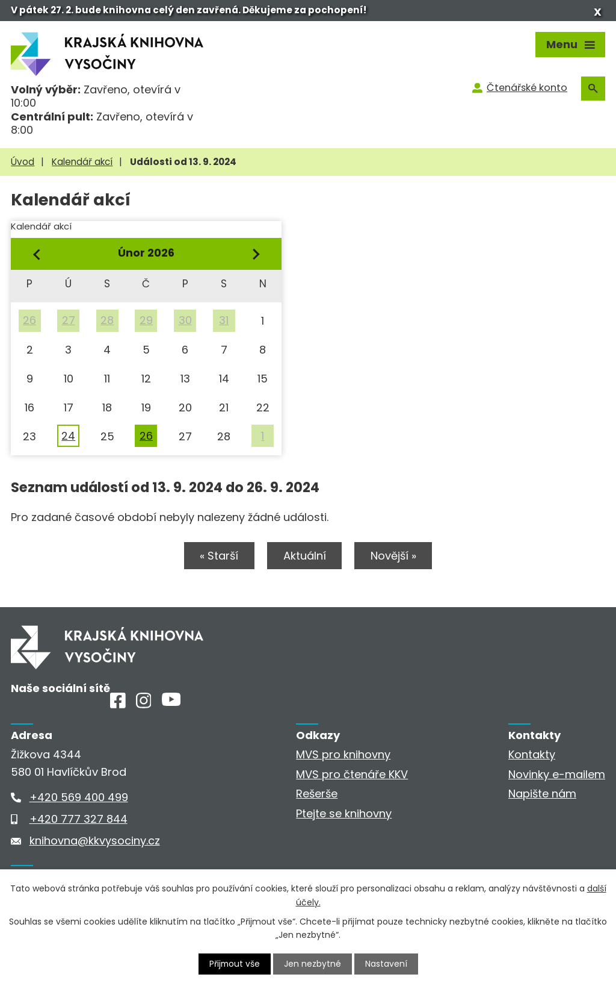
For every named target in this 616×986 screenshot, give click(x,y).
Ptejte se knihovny (344, 813)
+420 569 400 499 (78, 797)
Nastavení (387, 964)
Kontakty (531, 755)
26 (29, 320)
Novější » (395, 556)
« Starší (218, 556)
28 (107, 320)
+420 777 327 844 (78, 818)
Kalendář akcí (82, 161)
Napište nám (542, 794)
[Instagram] (144, 704)
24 (68, 435)
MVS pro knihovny (343, 755)
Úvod (22, 161)
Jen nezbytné (313, 964)
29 (146, 320)
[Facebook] (118, 704)
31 (224, 320)
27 (68, 320)
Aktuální (304, 556)
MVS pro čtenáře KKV (352, 774)
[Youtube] (171, 702)
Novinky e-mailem (556, 774)
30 (185, 320)
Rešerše (316, 794)
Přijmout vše (234, 964)
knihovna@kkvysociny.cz (94, 840)
